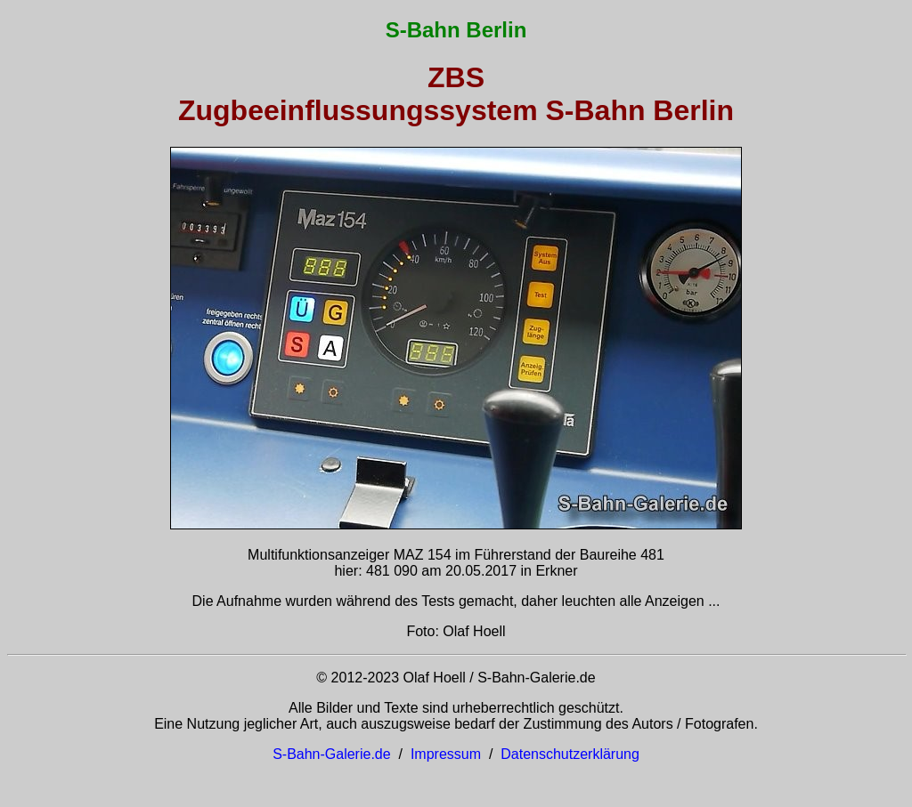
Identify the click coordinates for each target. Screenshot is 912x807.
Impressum (446, 754)
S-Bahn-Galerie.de (332, 754)
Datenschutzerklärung (570, 754)
